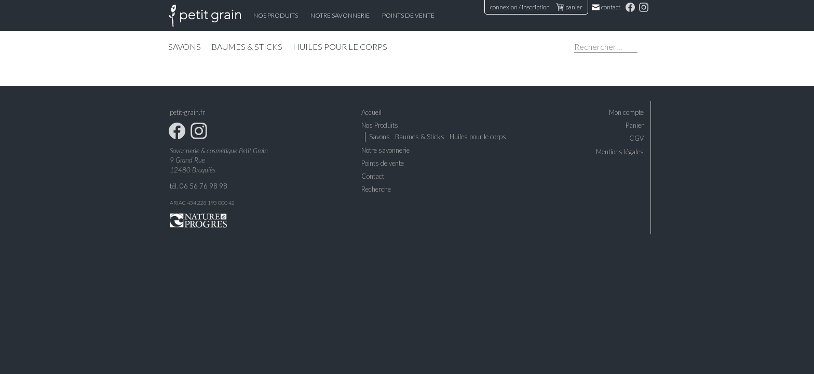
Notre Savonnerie (340, 15)
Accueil (205, 15)
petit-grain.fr (187, 112)
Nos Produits (275, 15)
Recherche (376, 189)
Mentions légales (620, 152)
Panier (635, 125)
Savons (184, 46)
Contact (606, 7)
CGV (636, 138)
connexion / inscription (520, 7)
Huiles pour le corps (340, 46)
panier (569, 7)
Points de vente (408, 15)
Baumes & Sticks (246, 46)
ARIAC (178, 202)
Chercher (645, 48)
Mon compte (626, 112)
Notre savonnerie (385, 150)
